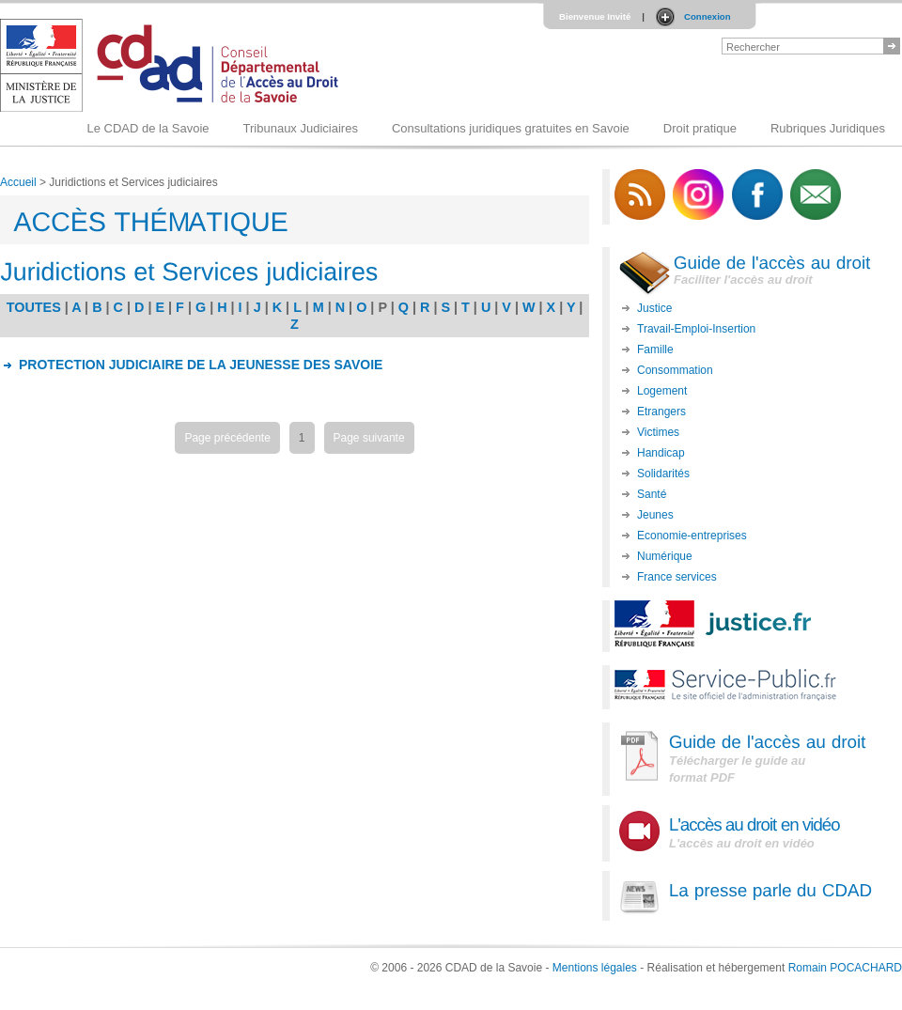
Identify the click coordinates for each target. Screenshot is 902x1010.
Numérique (664, 556)
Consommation (675, 370)
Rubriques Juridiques (827, 128)
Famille (655, 349)
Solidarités (663, 473)
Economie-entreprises (692, 535)
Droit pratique (700, 128)
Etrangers (661, 411)
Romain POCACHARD (845, 967)
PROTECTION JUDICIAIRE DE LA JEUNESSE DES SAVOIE (200, 364)
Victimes (658, 432)
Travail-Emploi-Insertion (696, 328)
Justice (654, 308)
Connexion (707, 16)
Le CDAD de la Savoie (147, 128)
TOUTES (34, 307)
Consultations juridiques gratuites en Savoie (511, 128)
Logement (662, 390)
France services (677, 576)
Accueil (18, 182)
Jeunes (655, 514)
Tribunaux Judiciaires (300, 128)
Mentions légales (594, 967)
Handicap (661, 452)
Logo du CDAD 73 (173, 65)
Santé (651, 494)
